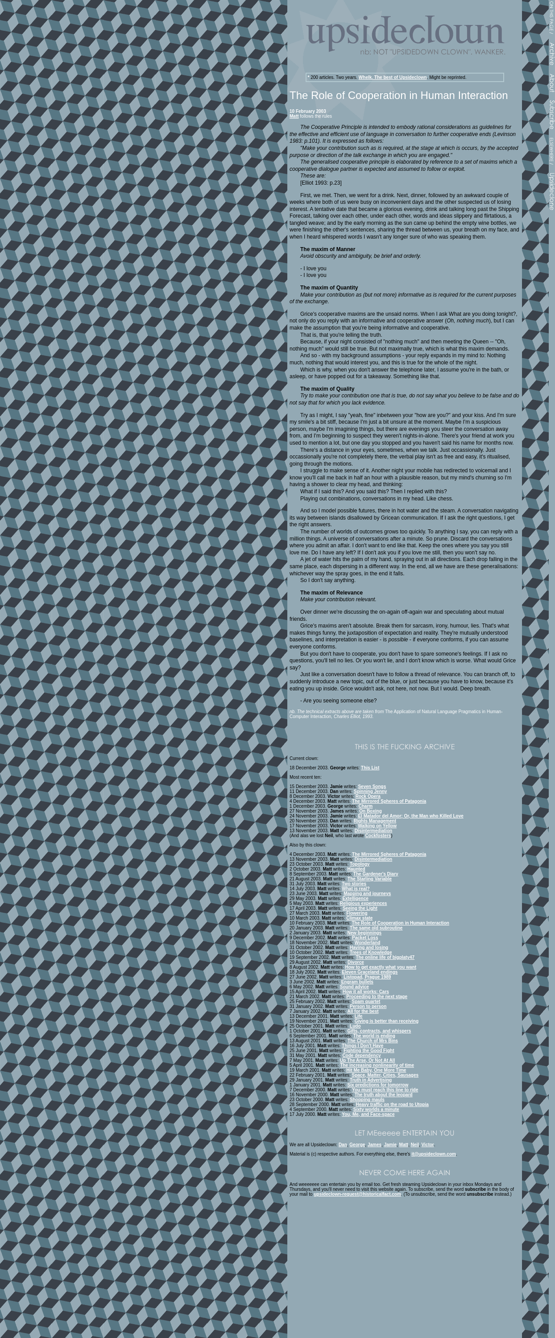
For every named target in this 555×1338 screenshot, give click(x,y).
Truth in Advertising (371, 1080)
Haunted (356, 869)
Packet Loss (365, 937)
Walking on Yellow (377, 825)
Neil (415, 1144)
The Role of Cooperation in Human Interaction (400, 923)
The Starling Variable (370, 878)
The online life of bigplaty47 (385, 957)
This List (370, 767)
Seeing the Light (360, 908)
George (357, 1144)
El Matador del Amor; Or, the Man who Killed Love (410, 816)
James (374, 1144)
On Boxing (370, 811)
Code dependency (361, 1055)
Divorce (356, 962)
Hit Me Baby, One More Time (376, 1070)
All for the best (363, 1011)
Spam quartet (366, 1001)
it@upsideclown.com (433, 1154)
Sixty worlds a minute (376, 1109)
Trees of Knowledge (371, 952)
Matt (294, 116)
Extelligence (355, 898)
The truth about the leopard (384, 1094)
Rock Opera (368, 796)
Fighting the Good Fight (369, 1050)
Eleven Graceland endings (370, 972)
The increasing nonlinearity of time (377, 1065)
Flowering (356, 913)
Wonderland (368, 942)
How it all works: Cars (366, 991)
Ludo (355, 1026)
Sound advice (354, 986)
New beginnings (365, 932)
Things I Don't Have (362, 1045)
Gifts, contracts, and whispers (379, 1030)
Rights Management (375, 820)
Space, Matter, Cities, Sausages (385, 1075)
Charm (366, 806)
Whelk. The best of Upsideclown (393, 77)
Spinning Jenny (370, 791)
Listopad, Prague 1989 (367, 977)
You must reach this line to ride (385, 1089)
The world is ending (374, 1035)
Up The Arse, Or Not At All (367, 1060)
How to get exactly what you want (380, 967)
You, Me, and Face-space (368, 1114)
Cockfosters (378, 835)
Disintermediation (373, 830)
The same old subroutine (376, 927)
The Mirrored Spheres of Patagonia (389, 801)
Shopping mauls (367, 1099)
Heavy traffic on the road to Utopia (392, 1104)
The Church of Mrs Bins (373, 1040)
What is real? (355, 888)
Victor (428, 1144)
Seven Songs (372, 786)
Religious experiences (363, 903)
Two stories (354, 883)
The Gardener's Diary (375, 873)
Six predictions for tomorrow (378, 1084)
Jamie (390, 1144)
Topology (359, 864)
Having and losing (369, 947)
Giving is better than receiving (386, 1021)
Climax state (359, 918)
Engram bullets (357, 981)
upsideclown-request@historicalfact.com (357, 1194)
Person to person (368, 1006)
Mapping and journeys (367, 893)
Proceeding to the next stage (376, 996)
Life (359, 1016)
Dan (343, 1144)
